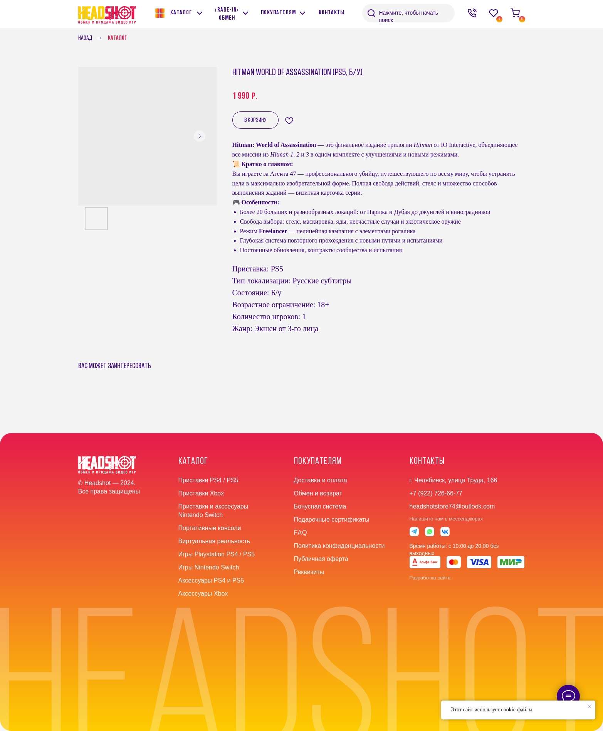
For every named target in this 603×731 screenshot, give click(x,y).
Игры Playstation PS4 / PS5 (216, 554)
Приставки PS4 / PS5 (208, 480)
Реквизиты (309, 572)
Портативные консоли (209, 528)
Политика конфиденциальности (339, 545)
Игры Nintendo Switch (208, 567)
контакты (427, 461)
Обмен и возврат (318, 493)
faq (300, 532)
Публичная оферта (321, 559)
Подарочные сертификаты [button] (332, 519)
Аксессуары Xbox (203, 593)
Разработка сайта (430, 578)
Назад (85, 38)
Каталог (117, 38)
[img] (245, 13)
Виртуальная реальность (214, 541)
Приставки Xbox (201, 493)
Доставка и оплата (320, 480)
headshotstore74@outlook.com (452, 506)
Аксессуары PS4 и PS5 (211, 580)
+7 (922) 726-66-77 (436, 493)
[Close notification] (589, 706)
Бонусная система (320, 506)
